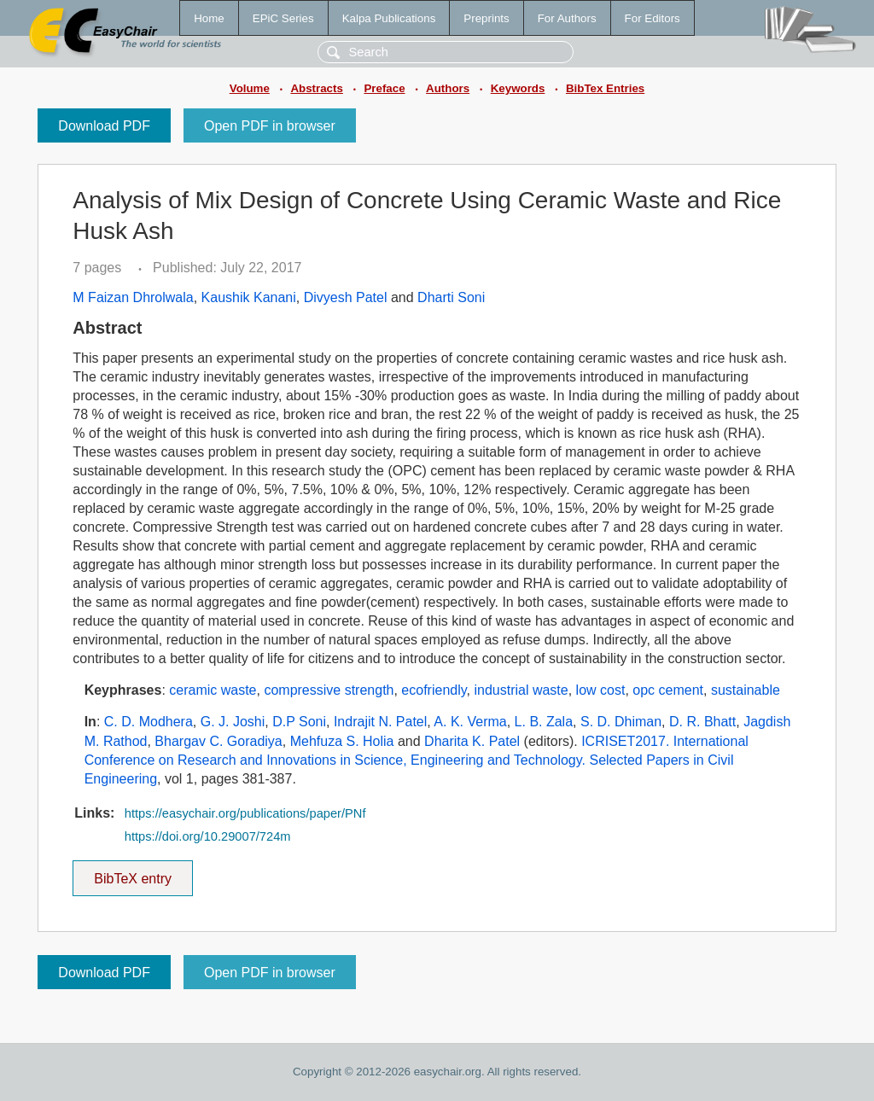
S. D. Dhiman (620, 721)
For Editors (652, 18)
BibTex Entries (605, 88)
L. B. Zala (544, 721)
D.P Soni (299, 721)
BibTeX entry (133, 873)
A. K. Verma (470, 721)
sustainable (745, 690)
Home (209, 18)
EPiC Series (283, 18)
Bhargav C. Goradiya (218, 741)
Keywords (518, 88)
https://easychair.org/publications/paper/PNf (245, 813)
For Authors (567, 18)
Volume (250, 88)
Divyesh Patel (345, 297)
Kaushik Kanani (248, 297)
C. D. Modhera (148, 721)
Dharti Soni (451, 297)
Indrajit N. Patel (380, 721)
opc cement (667, 690)
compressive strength (328, 690)
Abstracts (316, 88)
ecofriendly (433, 690)
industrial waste (521, 690)
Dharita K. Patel (472, 741)
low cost (601, 690)
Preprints (486, 18)
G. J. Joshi (233, 721)
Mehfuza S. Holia (342, 741)
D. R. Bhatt (702, 721)
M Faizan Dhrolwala (133, 297)
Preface (384, 88)
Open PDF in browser (269, 126)
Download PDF (104, 126)
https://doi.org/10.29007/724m (208, 836)
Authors (447, 88)
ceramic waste (212, 690)
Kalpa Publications (389, 18)
